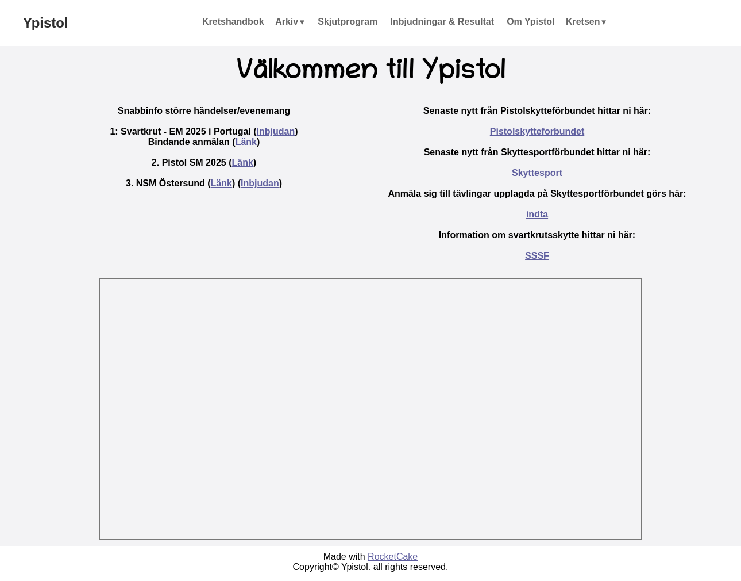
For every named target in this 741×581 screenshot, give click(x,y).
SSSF (537, 256)
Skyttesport (537, 173)
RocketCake (393, 556)
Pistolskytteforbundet (537, 131)
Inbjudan (276, 131)
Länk (246, 142)
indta (537, 214)
